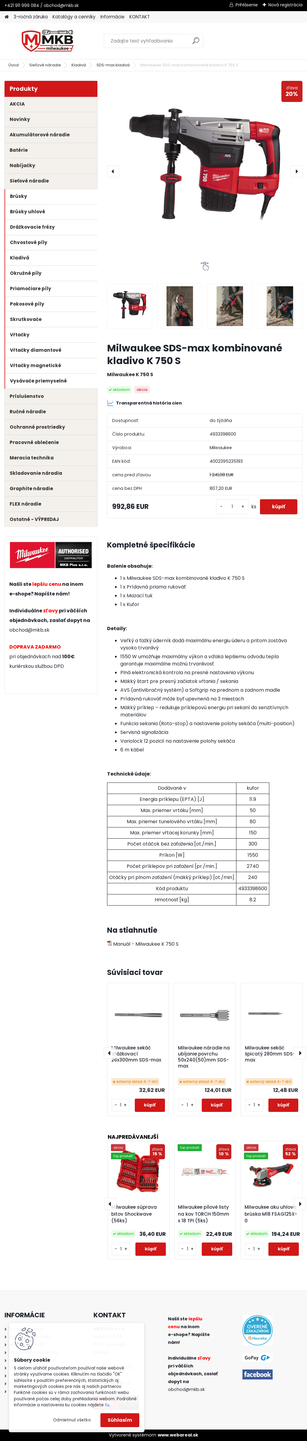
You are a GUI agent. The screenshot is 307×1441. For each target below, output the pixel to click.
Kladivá (78, 65)
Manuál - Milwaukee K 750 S (143, 944)
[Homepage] (7, 17)
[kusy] (232, 506)
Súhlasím (120, 1420)
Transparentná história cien (144, 403)
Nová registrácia (285, 5)
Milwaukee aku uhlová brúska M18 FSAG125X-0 (271, 1214)
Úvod (13, 65)
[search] (195, 43)
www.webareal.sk (178, 1435)
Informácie (112, 17)
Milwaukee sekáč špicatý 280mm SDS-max (270, 1054)
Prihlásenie (247, 5)
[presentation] (113, 171)
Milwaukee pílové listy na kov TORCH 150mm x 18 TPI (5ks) (203, 1214)
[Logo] (46, 41)
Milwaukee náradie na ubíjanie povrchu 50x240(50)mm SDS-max (204, 1057)
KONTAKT (139, 17)
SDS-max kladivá (113, 65)
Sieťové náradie (45, 65)
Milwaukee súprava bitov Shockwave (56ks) (134, 1214)
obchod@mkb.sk (29, 630)
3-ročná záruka (31, 17)
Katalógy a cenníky (74, 17)
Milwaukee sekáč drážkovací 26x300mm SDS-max (136, 1054)
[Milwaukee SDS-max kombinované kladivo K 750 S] (204, 171)
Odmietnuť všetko (72, 1420)
